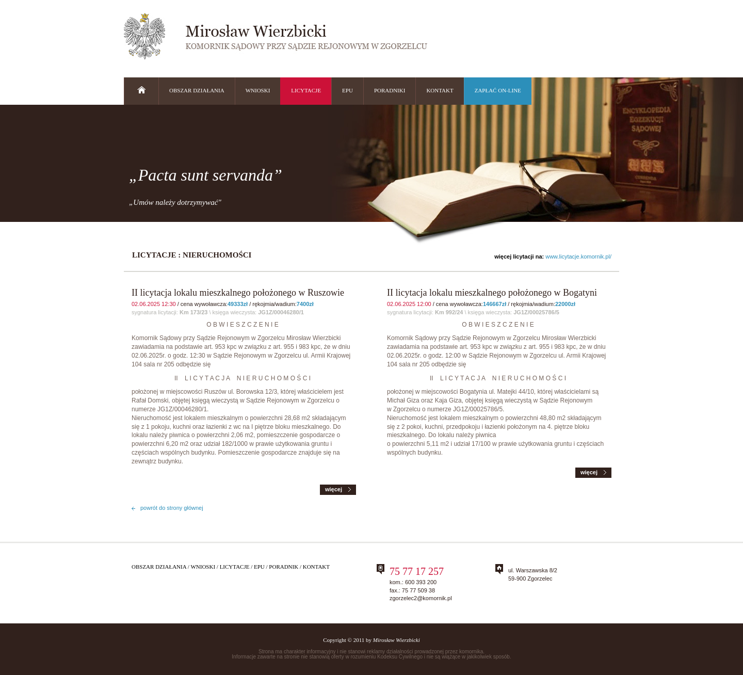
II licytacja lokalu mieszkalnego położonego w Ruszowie (238, 292)
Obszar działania (159, 567)
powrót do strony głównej (171, 508)
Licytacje (235, 567)
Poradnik (283, 567)
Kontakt (316, 567)
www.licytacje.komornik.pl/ (578, 256)
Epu (259, 567)
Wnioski (202, 567)
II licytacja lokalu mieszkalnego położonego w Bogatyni (492, 292)
